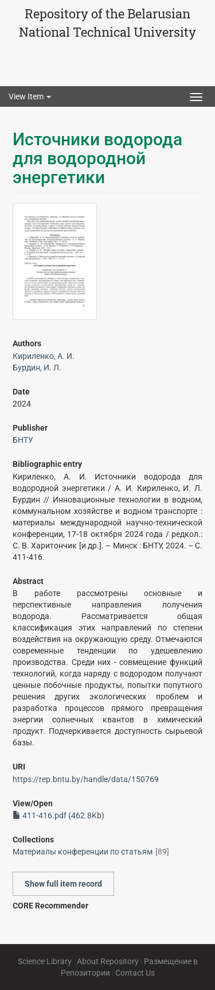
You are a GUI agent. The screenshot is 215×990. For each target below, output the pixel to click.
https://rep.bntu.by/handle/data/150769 (86, 779)
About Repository (108, 961)
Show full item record (63, 883)
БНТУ (23, 439)
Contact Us (135, 972)
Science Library (45, 961)
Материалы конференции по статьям (83, 851)
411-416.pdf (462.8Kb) (58, 815)
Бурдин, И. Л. (37, 367)
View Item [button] (30, 96)
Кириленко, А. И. (44, 356)
